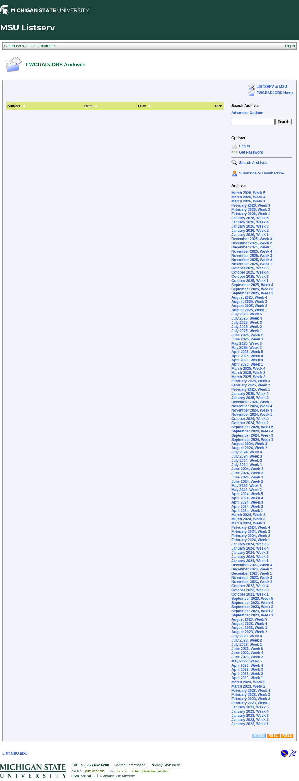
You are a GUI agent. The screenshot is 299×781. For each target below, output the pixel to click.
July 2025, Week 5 (246, 314)
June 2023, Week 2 (247, 657)
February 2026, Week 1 (250, 214)
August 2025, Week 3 (249, 302)
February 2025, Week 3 (250, 381)
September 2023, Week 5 (252, 598)
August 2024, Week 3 (249, 444)
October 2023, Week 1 (250, 594)
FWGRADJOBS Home (275, 93)
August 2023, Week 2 (249, 632)
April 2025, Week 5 (247, 352)
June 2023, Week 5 (247, 649)
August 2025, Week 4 (249, 297)
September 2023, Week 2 (252, 611)
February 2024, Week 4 (250, 527)
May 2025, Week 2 (246, 348)
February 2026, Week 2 (250, 210)
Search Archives (245, 106)
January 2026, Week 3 (250, 226)
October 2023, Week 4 (250, 586)
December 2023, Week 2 (251, 569)
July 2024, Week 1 (246, 465)
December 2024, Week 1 (251, 402)
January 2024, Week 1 (250, 561)
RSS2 (287, 736)
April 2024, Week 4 (247, 498)
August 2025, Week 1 (249, 310)
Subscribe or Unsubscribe (261, 173)
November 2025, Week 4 (251, 251)
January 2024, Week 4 (250, 548)
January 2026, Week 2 (250, 230)
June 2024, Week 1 (247, 481)
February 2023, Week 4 (250, 690)
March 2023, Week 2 (248, 686)
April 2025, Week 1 (247, 364)
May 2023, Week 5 (246, 661)
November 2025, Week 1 (251, 264)
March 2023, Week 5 (248, 682)
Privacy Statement (165, 765)
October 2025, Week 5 (250, 268)
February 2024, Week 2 (250, 536)
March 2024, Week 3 (248, 519)
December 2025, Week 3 (251, 239)
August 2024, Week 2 (249, 448)
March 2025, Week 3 (248, 373)
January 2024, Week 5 (250, 544)
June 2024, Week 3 (247, 473)
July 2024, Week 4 (246, 452)
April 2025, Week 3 (247, 360)
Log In (244, 146)
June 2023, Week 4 (247, 653)
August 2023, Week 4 (249, 624)
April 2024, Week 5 (247, 494)
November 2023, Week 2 (251, 582)
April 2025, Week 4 (247, 356)
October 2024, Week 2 (250, 423)
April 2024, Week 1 (247, 511)
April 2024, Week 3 (247, 502)
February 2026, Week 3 (250, 205)
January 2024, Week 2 (250, 557)
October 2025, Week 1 (250, 281)
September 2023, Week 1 (252, 615)
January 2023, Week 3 (250, 716)
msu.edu (121, 771)
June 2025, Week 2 (247, 335)
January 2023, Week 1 (250, 724)
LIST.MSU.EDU (14, 753)
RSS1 (273, 736)
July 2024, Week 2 (246, 460)
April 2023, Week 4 (247, 665)
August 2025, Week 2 (249, 306)
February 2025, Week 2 (250, 385)
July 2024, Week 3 (246, 456)
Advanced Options (247, 113)
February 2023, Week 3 (250, 695)
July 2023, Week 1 (246, 644)
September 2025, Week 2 (252, 293)
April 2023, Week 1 (247, 678)
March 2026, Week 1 (248, 201)
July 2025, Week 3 (246, 322)
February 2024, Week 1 (250, 540)
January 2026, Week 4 (250, 222)
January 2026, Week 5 (250, 218)
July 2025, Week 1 (246, 331)
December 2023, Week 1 (251, 573)
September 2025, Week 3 (252, 289)
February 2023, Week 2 (250, 699)
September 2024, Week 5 (252, 427)
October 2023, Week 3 (250, 590)
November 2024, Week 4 (251, 406)
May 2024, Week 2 (246, 490)
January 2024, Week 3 (250, 552)
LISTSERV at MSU (272, 87)
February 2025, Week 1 (250, 389)
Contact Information (130, 765)
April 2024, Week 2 (247, 506)
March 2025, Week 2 (248, 377)
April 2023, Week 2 (247, 674)
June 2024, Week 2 (247, 477)
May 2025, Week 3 (246, 343)
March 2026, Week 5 (248, 193)
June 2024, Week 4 (247, 469)
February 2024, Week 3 (250, 532)
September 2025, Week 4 (252, 285)
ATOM (259, 736)
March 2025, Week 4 (248, 368)
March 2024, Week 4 (248, 515)
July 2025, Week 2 (246, 327)
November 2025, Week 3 (251, 256)
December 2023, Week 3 (251, 565)
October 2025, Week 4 (250, 272)
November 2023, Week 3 (251, 578)
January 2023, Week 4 (250, 711)
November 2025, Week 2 (251, 260)
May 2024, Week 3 (246, 486)
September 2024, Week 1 (252, 440)
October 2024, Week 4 (250, 419)
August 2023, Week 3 (249, 628)
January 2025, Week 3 (250, 398)
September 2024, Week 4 (252, 431)
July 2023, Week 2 (246, 640)
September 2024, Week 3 (252, 435)
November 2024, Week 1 (251, 414)
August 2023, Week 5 (249, 619)
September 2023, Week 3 (252, 607)
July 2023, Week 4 (246, 636)
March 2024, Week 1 (248, 523)
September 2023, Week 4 (252, 603)
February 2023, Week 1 (250, 703)
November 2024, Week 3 (251, 410)
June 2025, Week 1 (247, 339)
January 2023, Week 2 (250, 720)
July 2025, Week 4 (246, 318)
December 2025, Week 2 (251, 243)
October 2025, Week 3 (250, 276)
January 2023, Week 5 (250, 707)
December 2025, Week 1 (251, 247)
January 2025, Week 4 (250, 394)
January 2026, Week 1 (250, 235)
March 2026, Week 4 (248, 197)
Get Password (251, 152)
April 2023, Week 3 (247, 670)
